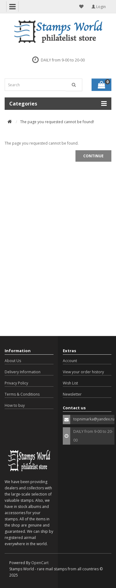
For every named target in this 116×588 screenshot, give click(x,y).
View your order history (83, 372)
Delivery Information (23, 372)
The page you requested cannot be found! (57, 121)
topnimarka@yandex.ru (93, 419)
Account (70, 360)
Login (99, 6)
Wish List (70, 383)
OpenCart (40, 562)
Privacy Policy (16, 383)
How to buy (15, 405)
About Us (13, 360)
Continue (93, 156)
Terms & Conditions (22, 394)
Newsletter (72, 394)
